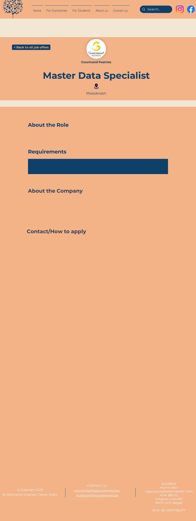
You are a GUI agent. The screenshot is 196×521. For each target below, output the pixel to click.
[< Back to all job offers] (31, 47)
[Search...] (155, 9)
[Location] (96, 86)
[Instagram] (180, 9)
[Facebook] (191, 9)
